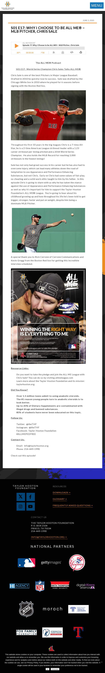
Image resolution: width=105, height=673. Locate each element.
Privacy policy (55, 669)
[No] (101, 662)
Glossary (59, 499)
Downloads (60, 492)
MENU (96, 5)
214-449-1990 (39, 531)
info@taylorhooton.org (36, 445)
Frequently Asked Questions (72, 505)
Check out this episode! (23, 455)
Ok (47, 669)
